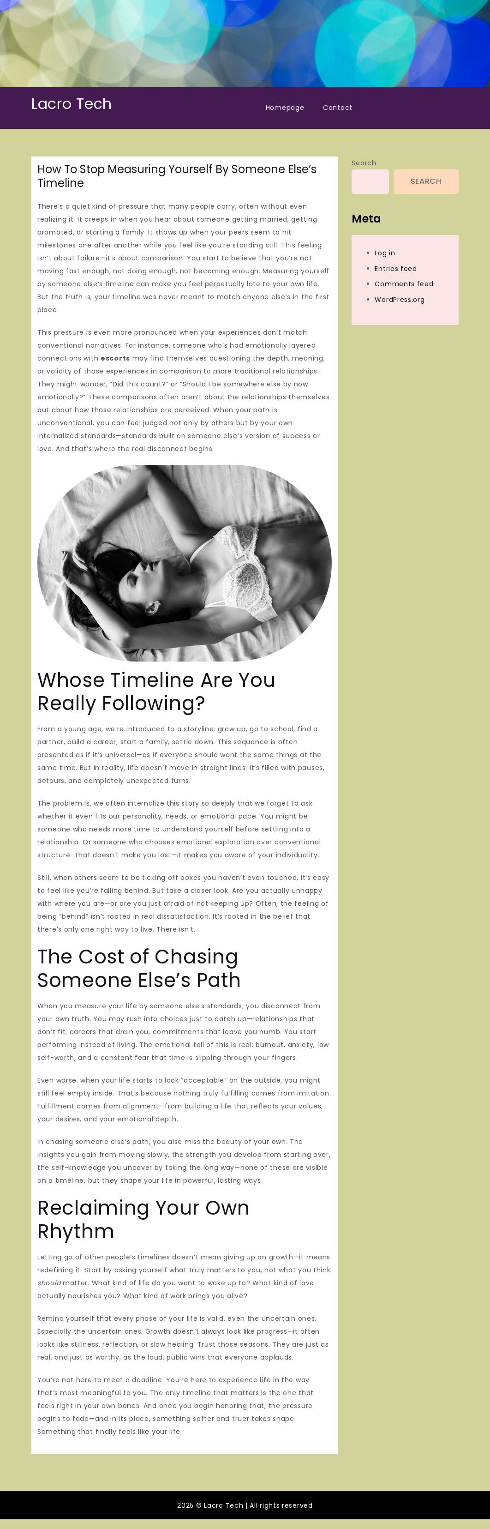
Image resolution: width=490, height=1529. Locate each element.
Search (364, 163)
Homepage (285, 107)
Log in (385, 253)
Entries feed (396, 268)
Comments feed (404, 284)
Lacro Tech (71, 103)
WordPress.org (399, 299)
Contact (338, 107)
